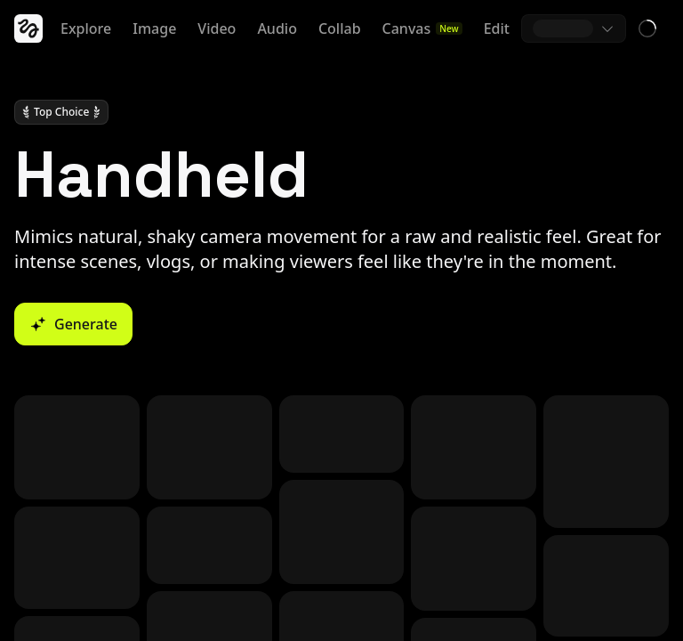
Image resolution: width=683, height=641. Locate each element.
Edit (497, 28)
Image (154, 28)
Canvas (422, 28)
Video (216, 28)
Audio (277, 28)
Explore (85, 28)
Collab (339, 28)
